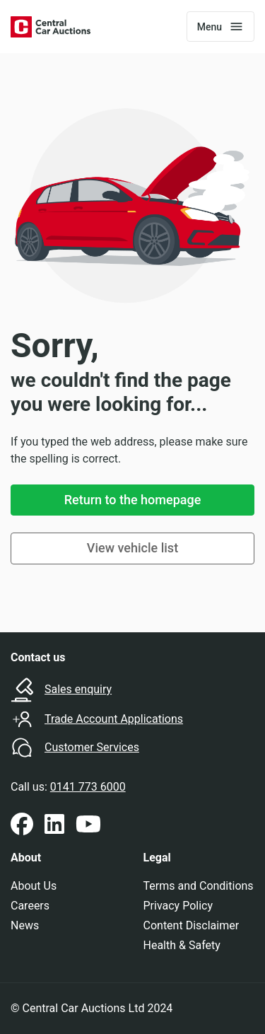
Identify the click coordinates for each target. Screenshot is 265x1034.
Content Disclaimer (191, 925)
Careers (30, 905)
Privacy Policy (178, 905)
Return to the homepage (132, 499)
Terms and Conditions (198, 886)
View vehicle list (132, 547)
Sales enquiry (78, 689)
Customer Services (92, 747)
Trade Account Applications (114, 719)
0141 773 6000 (88, 787)
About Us (34, 886)
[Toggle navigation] (220, 26)
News (25, 925)
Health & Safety (181, 945)
